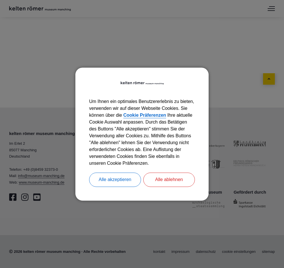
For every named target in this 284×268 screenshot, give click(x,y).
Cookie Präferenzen (144, 115)
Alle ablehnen (169, 179)
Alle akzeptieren (115, 179)
